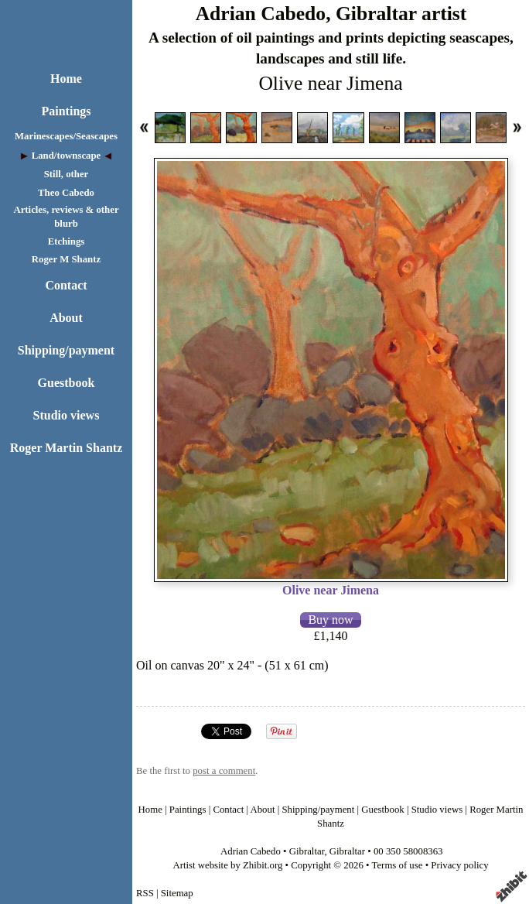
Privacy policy (459, 865)
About (66, 317)
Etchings (66, 241)
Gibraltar (307, 851)
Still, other (66, 174)
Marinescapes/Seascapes (66, 136)
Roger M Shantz (66, 259)
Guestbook (66, 382)
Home (66, 78)
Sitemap (177, 893)
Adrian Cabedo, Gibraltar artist (331, 13)
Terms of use (397, 865)
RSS (145, 893)
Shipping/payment (66, 350)
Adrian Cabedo (250, 851)
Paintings (65, 111)
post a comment (224, 770)
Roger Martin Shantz (66, 447)
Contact (66, 285)
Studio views (66, 415)
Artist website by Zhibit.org (227, 865)
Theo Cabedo (66, 192)
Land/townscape (66, 155)
